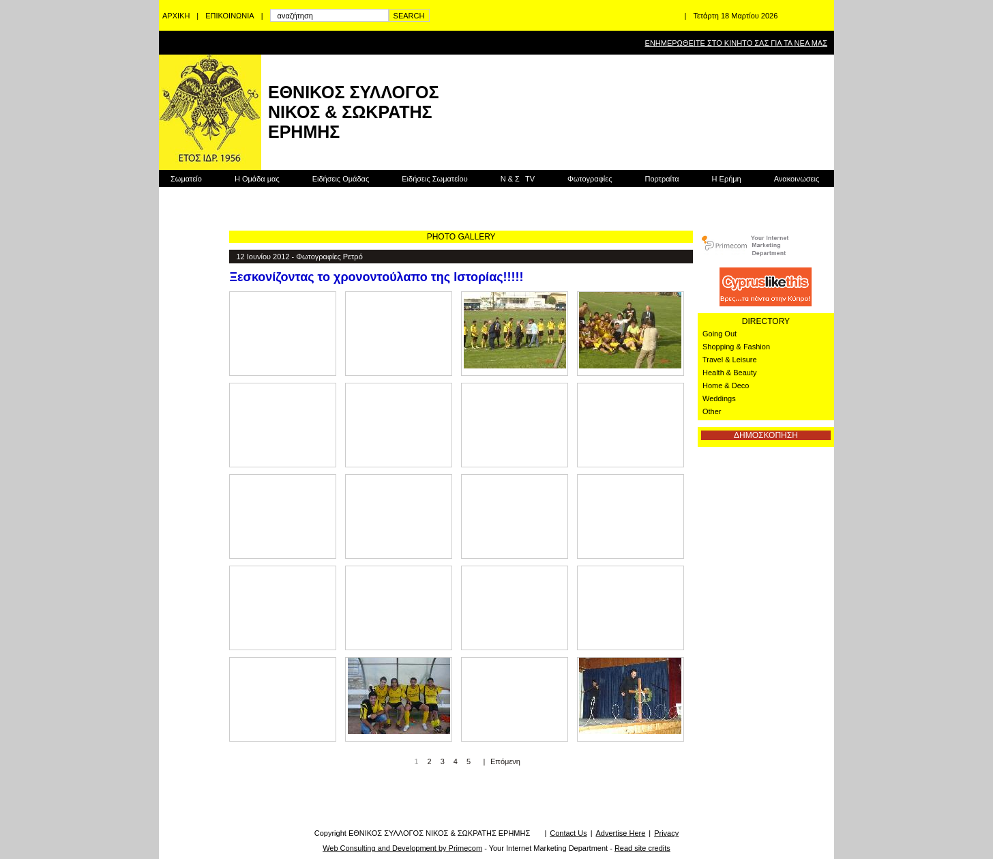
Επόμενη (505, 761)
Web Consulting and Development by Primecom (402, 848)
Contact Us (568, 833)
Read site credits (642, 848)
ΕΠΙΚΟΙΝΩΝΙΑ (229, 16)
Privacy (666, 833)
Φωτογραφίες (589, 179)
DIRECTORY (766, 321)
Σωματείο (186, 179)
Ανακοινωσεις (796, 179)
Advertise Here (621, 833)
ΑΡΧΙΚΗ (176, 16)
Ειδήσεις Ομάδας (341, 179)
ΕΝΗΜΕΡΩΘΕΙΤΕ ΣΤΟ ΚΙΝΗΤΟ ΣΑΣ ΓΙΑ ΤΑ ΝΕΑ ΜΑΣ (736, 43)
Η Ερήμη (726, 179)
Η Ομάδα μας (257, 179)
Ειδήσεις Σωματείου (434, 179)
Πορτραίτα (661, 179)
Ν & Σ (518, 179)
